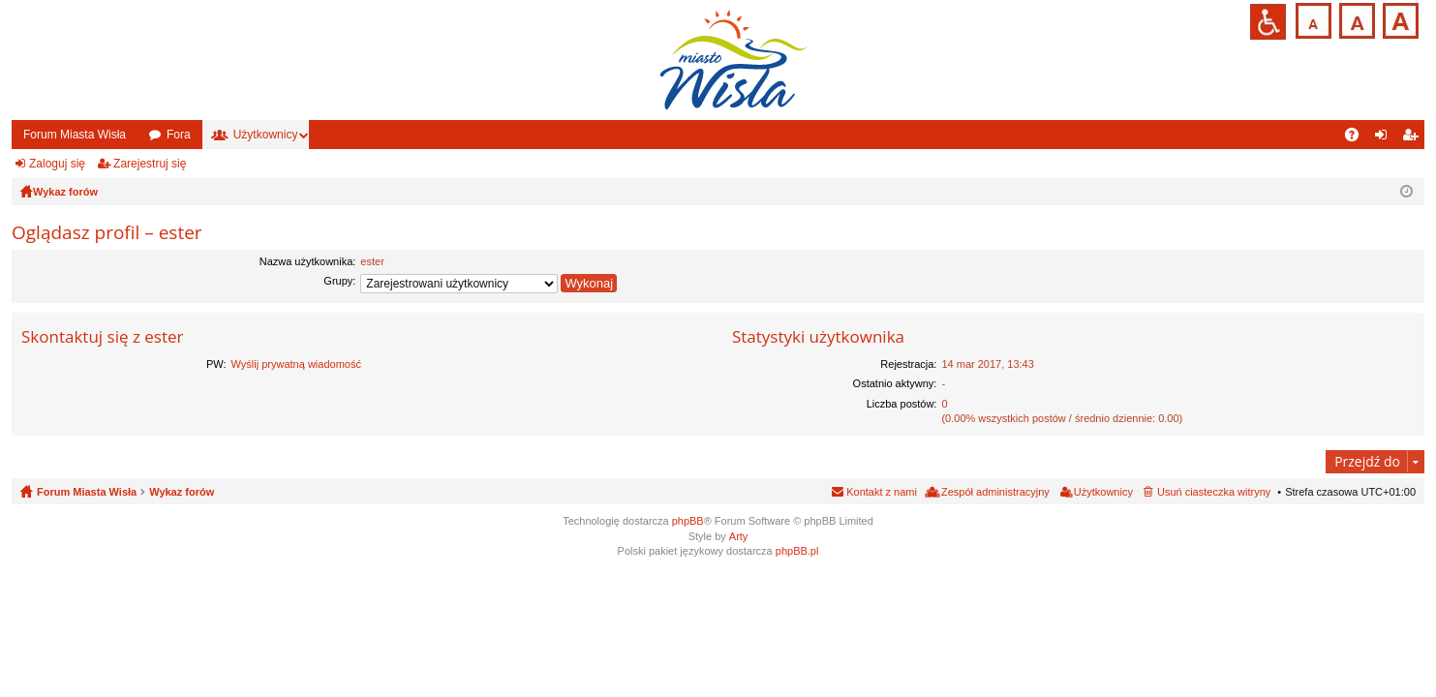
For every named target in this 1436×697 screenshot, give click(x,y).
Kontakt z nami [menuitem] (881, 492)
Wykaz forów (181, 492)
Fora (179, 134)
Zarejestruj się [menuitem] (1413, 138)
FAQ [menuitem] (1358, 138)
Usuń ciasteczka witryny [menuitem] (1213, 492)
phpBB (688, 521)
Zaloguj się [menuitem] (1385, 138)
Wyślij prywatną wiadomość (296, 364)
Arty (739, 536)
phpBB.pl (797, 551)
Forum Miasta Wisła (74, 134)
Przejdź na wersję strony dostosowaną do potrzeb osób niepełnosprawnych (1268, 22)
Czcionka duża (1399, 19)
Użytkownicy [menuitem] (1103, 492)
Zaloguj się (57, 163)
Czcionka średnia (1355, 19)
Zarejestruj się (149, 163)
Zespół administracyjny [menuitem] (995, 492)
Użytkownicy (265, 134)
